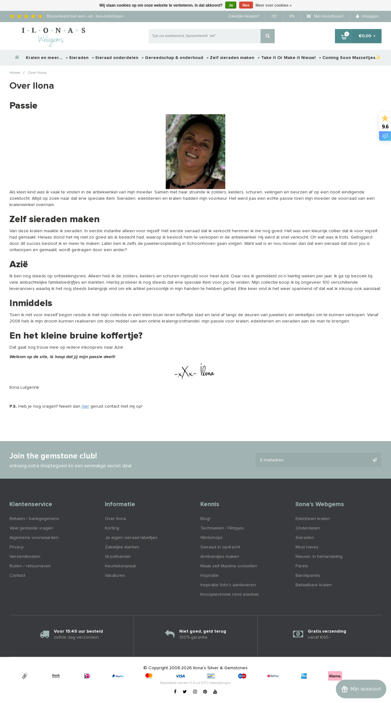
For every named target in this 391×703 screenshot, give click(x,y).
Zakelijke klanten (122, 547)
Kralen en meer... (47, 58)
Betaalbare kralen (314, 585)
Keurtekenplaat (120, 566)
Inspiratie (209, 575)
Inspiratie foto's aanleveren (228, 585)
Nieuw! (311, 58)
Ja (231, 5)
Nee (246, 5)
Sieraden (81, 58)
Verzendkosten (24, 556)
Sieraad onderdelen (119, 58)
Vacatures (115, 575)
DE (274, 16)
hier (85, 406)
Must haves (307, 547)
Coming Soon (336, 58)
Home (14, 73)
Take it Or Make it (280, 58)
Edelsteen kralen (313, 519)
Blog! (205, 519)
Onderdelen (308, 528)
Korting (112, 528)
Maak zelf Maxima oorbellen (228, 566)
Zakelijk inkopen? (243, 16)
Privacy (16, 547)
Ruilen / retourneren (30, 566)
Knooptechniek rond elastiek (229, 594)
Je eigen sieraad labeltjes (131, 537)
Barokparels (308, 575)
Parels (302, 566)
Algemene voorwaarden (34, 537)
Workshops (211, 537)
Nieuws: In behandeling (319, 556)
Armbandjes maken (219, 556)
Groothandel (117, 556)
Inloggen (367, 16)
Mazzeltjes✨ (366, 58)
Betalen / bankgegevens (34, 519)
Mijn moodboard (325, 16)
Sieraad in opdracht (220, 547)
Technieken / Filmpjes (222, 528)
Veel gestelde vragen (31, 528)
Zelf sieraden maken (235, 58)
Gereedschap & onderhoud (177, 58)
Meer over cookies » (274, 5)
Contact (17, 575)
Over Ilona (37, 73)
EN (291, 16)
